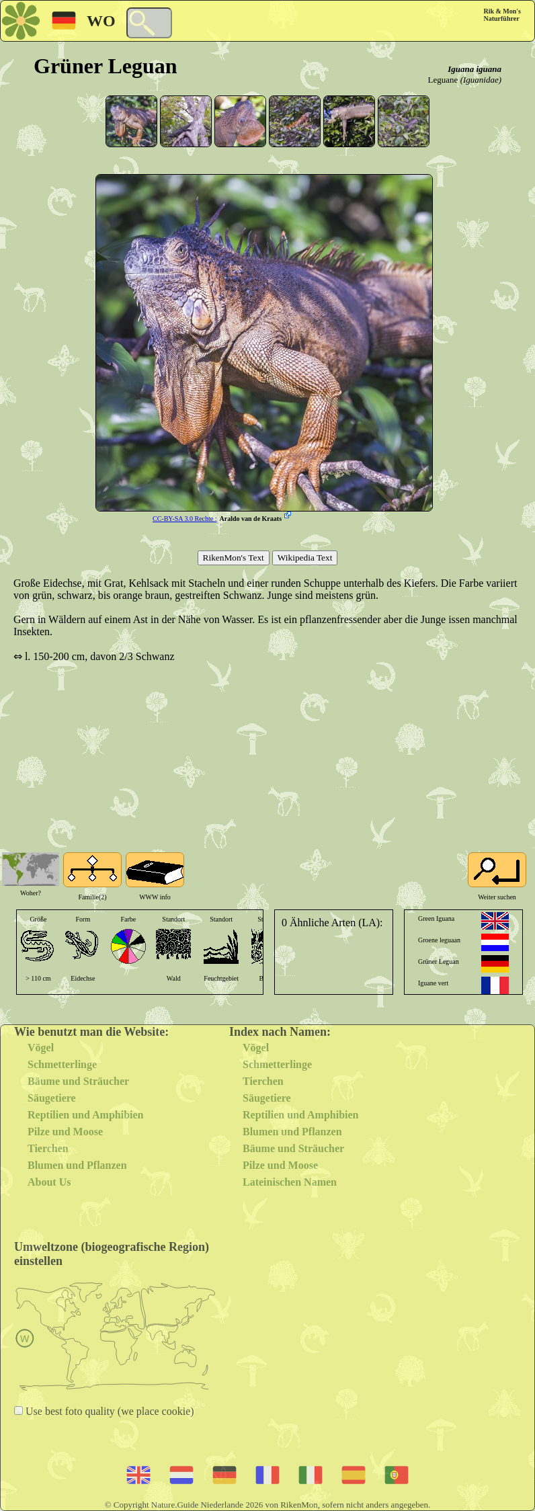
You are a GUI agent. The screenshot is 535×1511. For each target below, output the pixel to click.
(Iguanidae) (480, 80)
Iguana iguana (474, 69)
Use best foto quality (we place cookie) (108, 1411)
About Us (49, 1182)
